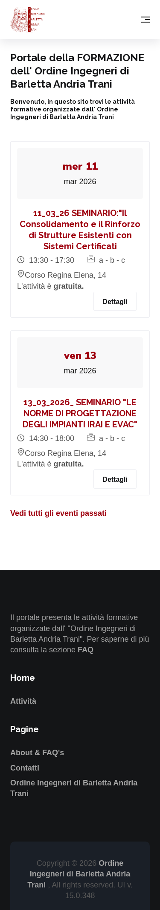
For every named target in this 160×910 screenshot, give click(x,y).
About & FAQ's (37, 752)
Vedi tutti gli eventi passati (58, 513)
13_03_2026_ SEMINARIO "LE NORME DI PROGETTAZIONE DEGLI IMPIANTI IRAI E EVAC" (80, 413)
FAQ (85, 650)
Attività (23, 701)
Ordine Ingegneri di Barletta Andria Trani (78, 874)
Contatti (24, 768)
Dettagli (115, 301)
